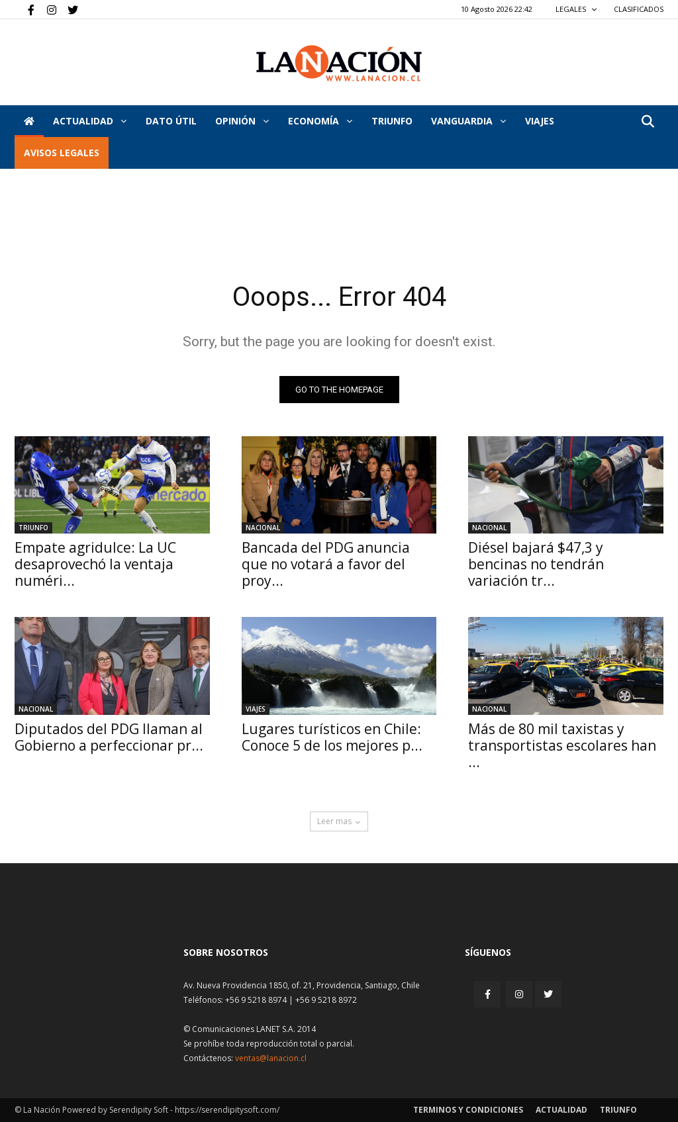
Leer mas (339, 821)
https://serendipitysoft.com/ (227, 1109)
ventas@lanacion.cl (271, 1058)
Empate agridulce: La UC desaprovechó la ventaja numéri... (95, 564)
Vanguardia (468, 121)
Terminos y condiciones (468, 1109)
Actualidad (89, 121)
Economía (320, 121)
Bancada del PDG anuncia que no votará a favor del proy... (326, 564)
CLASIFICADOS (638, 9)
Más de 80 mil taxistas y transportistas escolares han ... (562, 745)
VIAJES (539, 121)
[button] (647, 122)
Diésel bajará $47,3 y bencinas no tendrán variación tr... (536, 564)
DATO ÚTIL (171, 121)
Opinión (242, 121)
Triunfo (391, 121)
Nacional (263, 527)
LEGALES (576, 9)
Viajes (256, 709)
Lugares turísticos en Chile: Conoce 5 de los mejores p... (332, 737)
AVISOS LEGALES (61, 152)
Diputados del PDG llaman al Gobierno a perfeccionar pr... (109, 737)
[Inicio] (29, 121)
